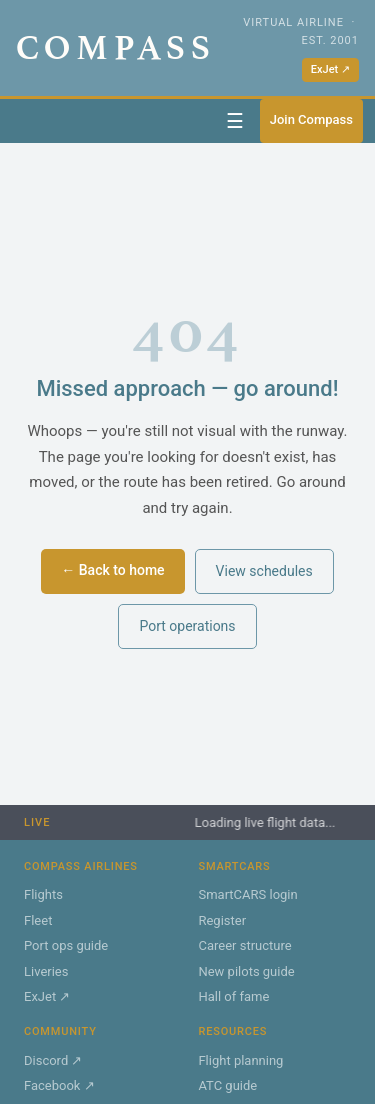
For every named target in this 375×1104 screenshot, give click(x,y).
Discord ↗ (53, 1060)
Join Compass (311, 119)
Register (222, 920)
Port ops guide (66, 945)
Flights (43, 894)
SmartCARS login (247, 894)
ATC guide (227, 1085)
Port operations (187, 626)
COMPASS (116, 48)
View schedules (264, 571)
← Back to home (112, 570)
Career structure (244, 945)
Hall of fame (233, 996)
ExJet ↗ (330, 69)
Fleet (38, 920)
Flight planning (240, 1060)
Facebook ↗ (59, 1085)
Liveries (46, 971)
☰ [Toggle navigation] (235, 121)
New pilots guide (246, 971)
